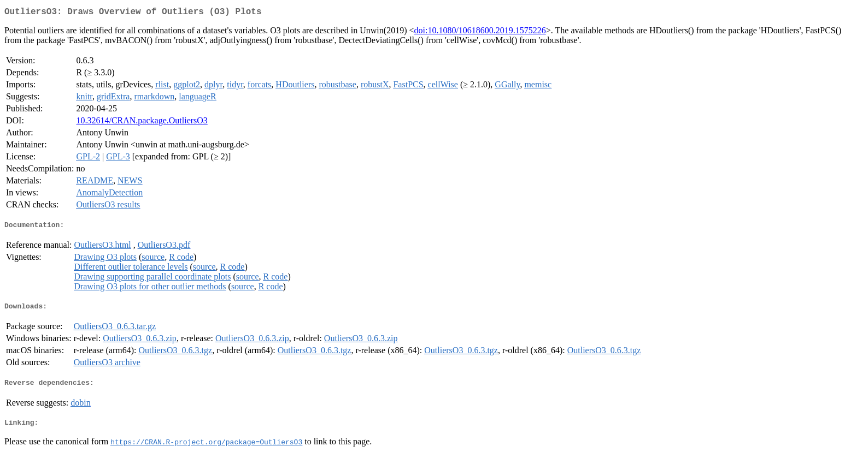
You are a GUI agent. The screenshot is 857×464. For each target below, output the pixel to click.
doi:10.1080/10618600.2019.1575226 (479, 32)
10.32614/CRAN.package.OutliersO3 (141, 122)
